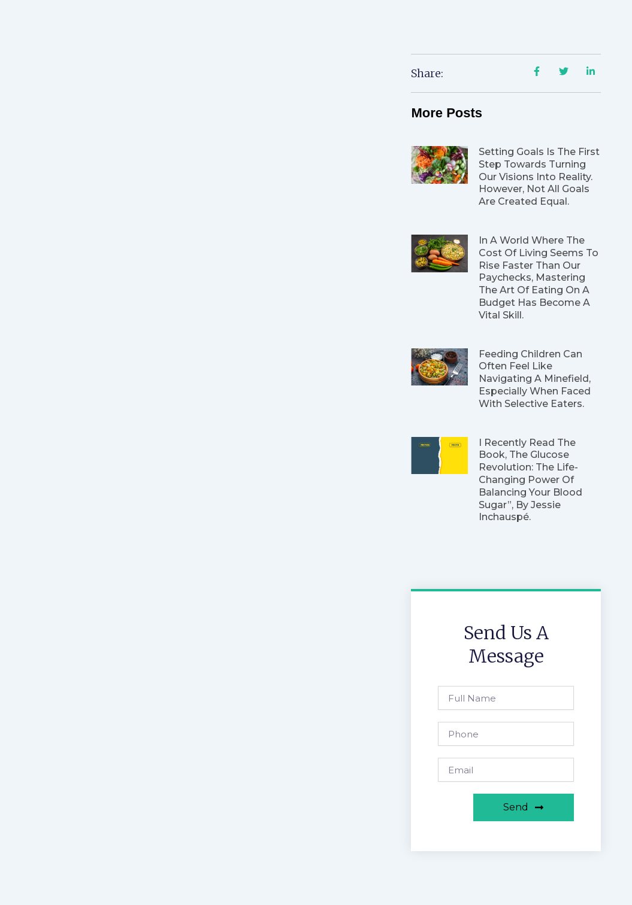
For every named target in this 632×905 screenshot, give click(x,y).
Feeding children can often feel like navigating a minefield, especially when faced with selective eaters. (535, 378)
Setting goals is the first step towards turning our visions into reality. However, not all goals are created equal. (539, 176)
